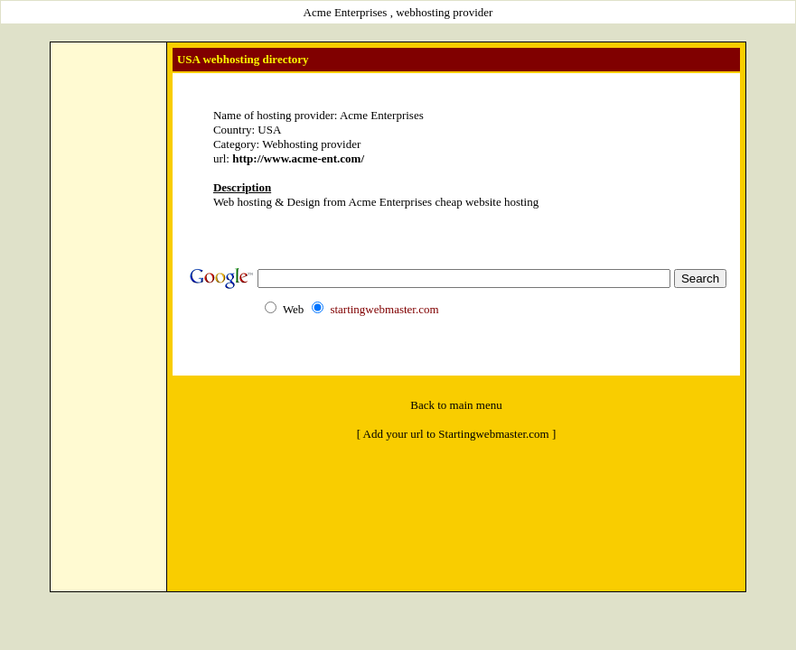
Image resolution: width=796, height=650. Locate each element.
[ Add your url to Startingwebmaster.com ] (457, 434)
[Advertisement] (108, 317)
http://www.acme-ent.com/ (298, 158)
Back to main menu (455, 405)
